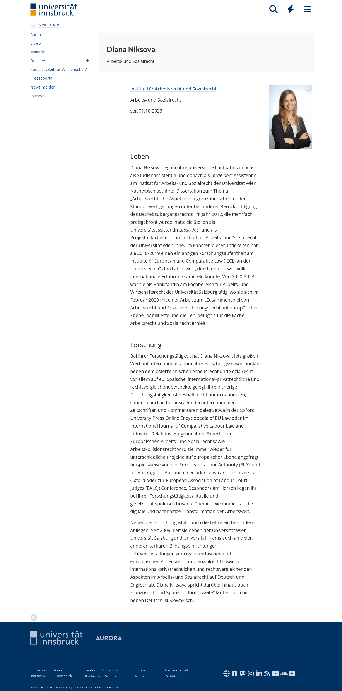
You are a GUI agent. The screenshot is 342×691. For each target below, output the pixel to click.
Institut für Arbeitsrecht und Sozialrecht (173, 89)
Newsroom (49, 25)
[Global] (290, 10)
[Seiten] (307, 9)
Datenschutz (142, 676)
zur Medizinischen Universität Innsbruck (95, 687)
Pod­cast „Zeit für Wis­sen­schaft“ (58, 69)
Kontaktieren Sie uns (100, 676)
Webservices (63, 687)
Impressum (141, 670)
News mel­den (43, 87)
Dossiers (38, 60)
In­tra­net (37, 95)
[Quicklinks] (290, 9)
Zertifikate (172, 676)
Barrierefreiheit (176, 670)
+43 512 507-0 (109, 670)
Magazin (38, 52)
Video (35, 43)
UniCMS (49, 687)
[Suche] (273, 9)
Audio (35, 34)
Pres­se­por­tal (41, 78)
